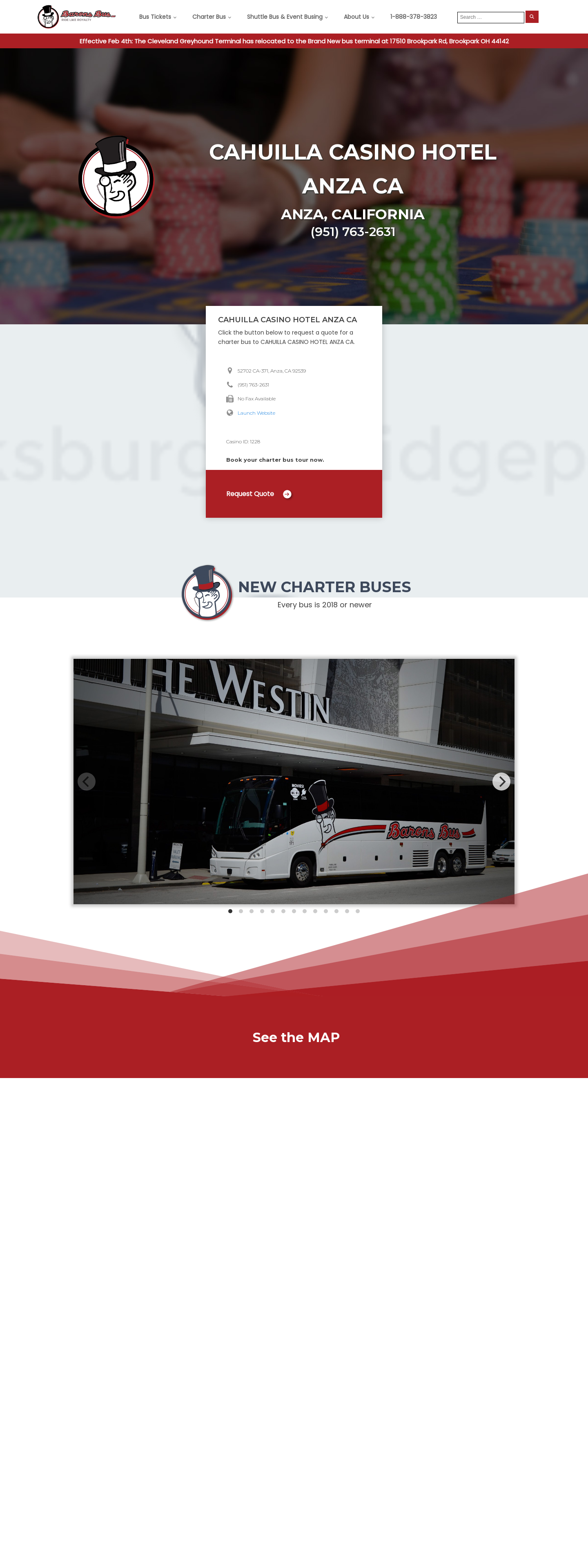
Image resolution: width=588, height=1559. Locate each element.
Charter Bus (209, 17)
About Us (356, 17)
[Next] (501, 782)
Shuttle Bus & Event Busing (285, 17)
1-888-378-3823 (413, 17)
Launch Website (256, 413)
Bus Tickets (155, 17)
